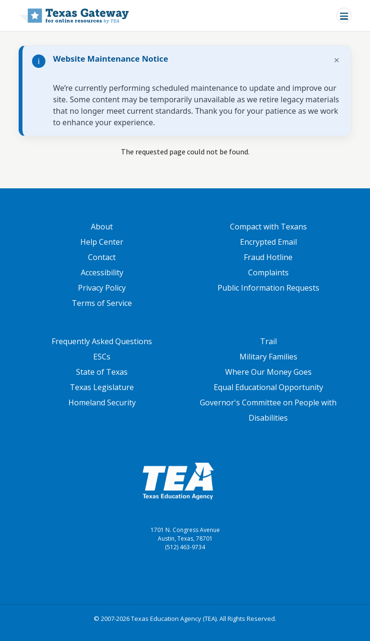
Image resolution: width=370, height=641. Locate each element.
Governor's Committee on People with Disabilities (268, 410)
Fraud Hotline (268, 257)
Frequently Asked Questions (102, 341)
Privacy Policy (102, 287)
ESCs (101, 356)
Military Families (268, 356)
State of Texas (102, 372)
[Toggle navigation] (344, 15)
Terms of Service (102, 303)
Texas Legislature (102, 387)
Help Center (101, 242)
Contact (102, 257)
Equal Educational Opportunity (268, 387)
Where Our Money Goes (268, 372)
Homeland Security (102, 402)
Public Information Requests (268, 287)
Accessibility (102, 272)
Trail (268, 341)
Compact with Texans (268, 226)
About (102, 226)
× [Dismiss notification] (336, 60)
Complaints (268, 272)
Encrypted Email (268, 242)
